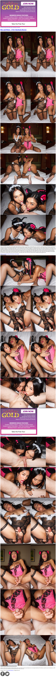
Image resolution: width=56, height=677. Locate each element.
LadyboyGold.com (10, 670)
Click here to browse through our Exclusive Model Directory (9, 666)
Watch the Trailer (3, 436)
